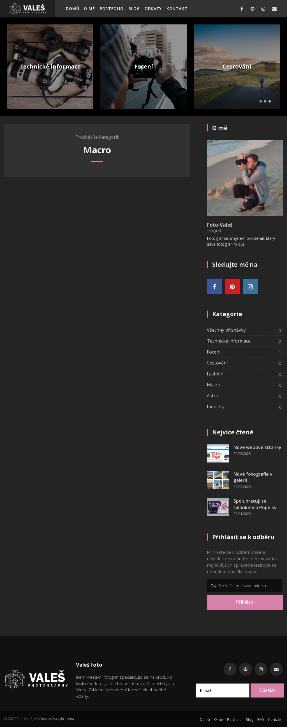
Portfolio (112, 8)
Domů (72, 8)
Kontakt (177, 8)
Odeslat (267, 690)
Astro (245, 396)
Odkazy (153, 8)
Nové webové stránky (257, 447)
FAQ (260, 719)
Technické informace (50, 66)
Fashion (245, 374)
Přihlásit (244, 602)
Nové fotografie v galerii (252, 477)
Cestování (237, 66)
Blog (134, 8)
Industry (245, 407)
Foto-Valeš (219, 225)
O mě (89, 8)
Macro (245, 385)
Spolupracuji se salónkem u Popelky (255, 504)
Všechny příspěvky (245, 330)
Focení (143, 66)
